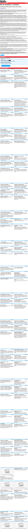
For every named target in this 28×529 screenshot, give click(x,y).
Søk (26, 3)
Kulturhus (2, 55)
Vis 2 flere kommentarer (6, 65)
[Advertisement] (14, 93)
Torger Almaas (1, 8)
